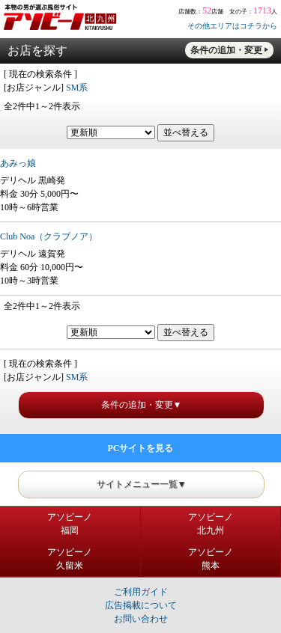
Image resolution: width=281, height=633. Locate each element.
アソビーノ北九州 (210, 524)
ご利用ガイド (141, 592)
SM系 (77, 87)
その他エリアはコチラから (232, 26)
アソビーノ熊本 (210, 559)
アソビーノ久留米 (69, 559)
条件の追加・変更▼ (141, 405)
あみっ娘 (18, 163)
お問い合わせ (141, 619)
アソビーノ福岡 (69, 524)
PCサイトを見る (141, 448)
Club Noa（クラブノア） (48, 236)
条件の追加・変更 (226, 50)
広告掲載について (141, 605)
